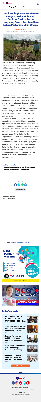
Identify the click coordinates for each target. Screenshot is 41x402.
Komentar (20, 189)
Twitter (25, 383)
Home (4, 7)
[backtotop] (20, 374)
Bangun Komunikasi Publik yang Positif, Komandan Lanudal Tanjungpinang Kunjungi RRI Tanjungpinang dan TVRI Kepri (14, 338)
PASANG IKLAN (24, 388)
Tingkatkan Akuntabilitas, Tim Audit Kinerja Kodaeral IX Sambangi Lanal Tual (15, 348)
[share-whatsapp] (22, 184)
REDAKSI (15, 388)
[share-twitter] (18, 184)
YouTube (29, 383)
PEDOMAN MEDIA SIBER (15, 390)
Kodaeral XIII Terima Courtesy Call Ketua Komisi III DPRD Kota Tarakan (13, 357)
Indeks (22, 7)
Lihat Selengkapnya (20, 366)
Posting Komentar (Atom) (20, 243)
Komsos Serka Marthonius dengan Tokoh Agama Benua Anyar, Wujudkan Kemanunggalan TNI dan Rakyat (19, 168)
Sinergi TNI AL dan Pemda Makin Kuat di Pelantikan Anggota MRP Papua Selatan (15, 328)
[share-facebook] (15, 184)
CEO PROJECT (28, 390)
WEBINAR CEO (20, 392)
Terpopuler (13, 7)
